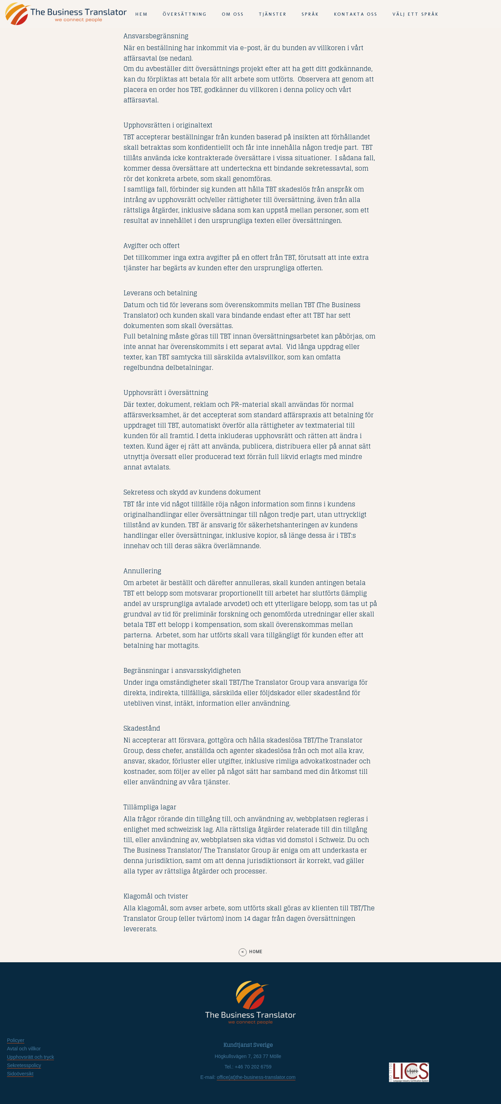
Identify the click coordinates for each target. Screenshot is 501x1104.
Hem (141, 14)
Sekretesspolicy (24, 1065)
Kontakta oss (355, 14)
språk (310, 14)
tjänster (273, 14)
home (255, 951)
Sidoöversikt (20, 1073)
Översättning (185, 14)
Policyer (15, 1040)
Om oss (233, 14)
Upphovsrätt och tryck (30, 1057)
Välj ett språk (415, 14)
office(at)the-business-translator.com (256, 1077)
